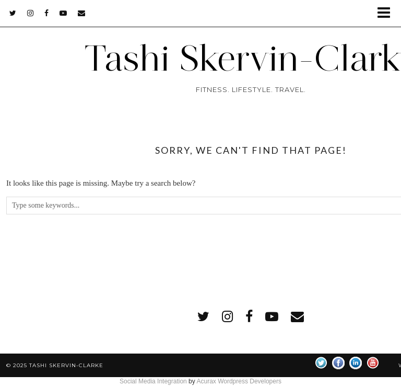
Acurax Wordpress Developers (238, 381)
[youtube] (63, 13)
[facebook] (46, 13)
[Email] (82, 13)
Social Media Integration (153, 381)
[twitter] (13, 13)
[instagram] (30, 13)
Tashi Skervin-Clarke (66, 365)
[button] (387, 13)
